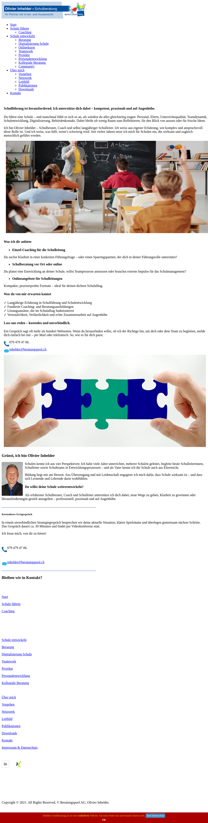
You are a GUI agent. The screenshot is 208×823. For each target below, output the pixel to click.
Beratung (25, 40)
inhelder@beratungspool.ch (28, 349)
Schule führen (19, 28)
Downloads (26, 89)
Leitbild (24, 81)
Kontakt (15, 93)
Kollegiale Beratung (32, 62)
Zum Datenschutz (155, 815)
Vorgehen (25, 74)
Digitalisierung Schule (34, 43)
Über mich (17, 70)
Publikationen (28, 85)
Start (13, 24)
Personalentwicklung (33, 59)
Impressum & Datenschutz (20, 747)
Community (27, 66)
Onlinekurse (27, 47)
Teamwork (26, 51)
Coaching (25, 32)
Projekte (24, 55)
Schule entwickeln (22, 36)
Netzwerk (25, 78)
